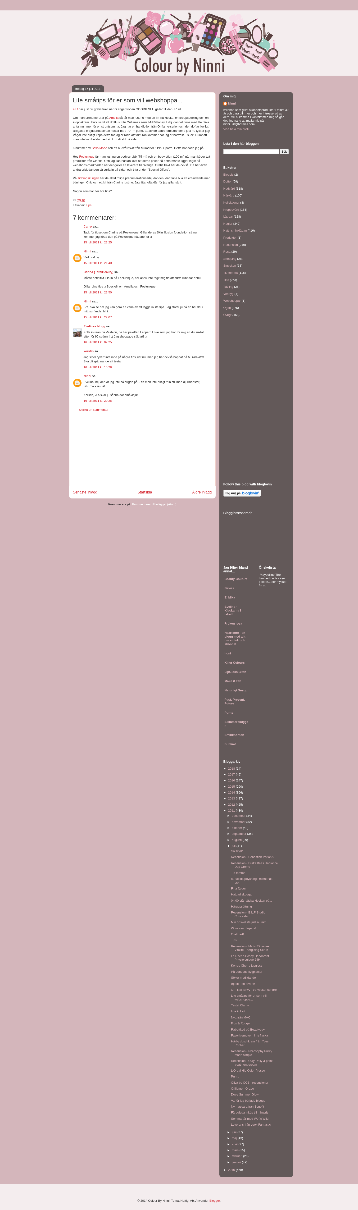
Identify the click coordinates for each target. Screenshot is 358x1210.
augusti (237, 840)
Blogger (214, 1200)
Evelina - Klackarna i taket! (233, 610)
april (235, 1144)
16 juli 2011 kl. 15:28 (98, 367)
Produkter (230, 237)
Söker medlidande (243, 977)
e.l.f (75, 109)
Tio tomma (230, 272)
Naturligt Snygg (236, 690)
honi (228, 653)
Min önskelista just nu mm (249, 922)
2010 (232, 1170)
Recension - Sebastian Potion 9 (252, 857)
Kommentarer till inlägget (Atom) (154, 504)
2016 (232, 780)
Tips (88, 205)
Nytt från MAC (240, 1017)
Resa (227, 251)
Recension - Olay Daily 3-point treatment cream (252, 1062)
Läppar (228, 216)
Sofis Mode (99, 148)
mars (236, 1150)
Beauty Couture (236, 579)
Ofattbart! (237, 934)
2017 (232, 774)
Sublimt (230, 744)
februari (237, 1156)
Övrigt (227, 315)
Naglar (227, 223)
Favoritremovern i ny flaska (249, 1035)
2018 (232, 768)
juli (234, 846)
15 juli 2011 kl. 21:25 (98, 242)
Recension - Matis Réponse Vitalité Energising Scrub (250, 948)
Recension (230, 245)
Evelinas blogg (94, 326)
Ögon (227, 308)
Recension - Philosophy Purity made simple (251, 1053)
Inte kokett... (239, 1011)
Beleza (229, 588)
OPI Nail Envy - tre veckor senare (254, 989)
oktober (237, 828)
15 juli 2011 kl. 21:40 (98, 263)
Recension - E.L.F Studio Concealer (248, 914)
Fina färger (238, 888)
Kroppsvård (231, 209)
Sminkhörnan (234, 735)
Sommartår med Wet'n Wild (249, 1118)
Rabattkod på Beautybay (248, 1029)
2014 (232, 792)
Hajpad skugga (241, 894)
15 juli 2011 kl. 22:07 (98, 317)
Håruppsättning (241, 906)
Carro (88, 226)
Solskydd (237, 851)
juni (234, 1132)
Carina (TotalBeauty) (98, 272)
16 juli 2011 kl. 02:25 (98, 342)
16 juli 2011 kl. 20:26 (98, 400)
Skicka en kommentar (94, 409)
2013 (232, 798)
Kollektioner (231, 202)
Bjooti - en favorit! (243, 984)
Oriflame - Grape (242, 1088)
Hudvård (229, 188)
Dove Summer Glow (244, 1094)
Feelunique (86, 156)
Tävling (228, 286)
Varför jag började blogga (248, 1100)
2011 (232, 810)
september (239, 834)
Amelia (114, 117)
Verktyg (228, 294)
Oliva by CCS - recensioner (249, 1082)
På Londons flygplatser (246, 971)
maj (235, 1138)
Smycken (229, 265)
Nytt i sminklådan (235, 230)
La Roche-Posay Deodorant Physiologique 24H (250, 958)
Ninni (87, 251)
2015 (232, 786)
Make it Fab (233, 681)
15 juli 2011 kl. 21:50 (98, 292)
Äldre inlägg (202, 492)
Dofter (227, 181)
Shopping (229, 258)
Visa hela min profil (236, 129)
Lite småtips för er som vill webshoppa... (249, 997)
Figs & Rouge (240, 1023)
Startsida (144, 492)
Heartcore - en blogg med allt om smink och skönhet (235, 638)
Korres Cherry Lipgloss (246, 965)
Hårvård (228, 195)
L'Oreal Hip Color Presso (248, 1070)
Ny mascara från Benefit (247, 1106)
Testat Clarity (240, 1005)
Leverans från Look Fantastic (251, 1124)
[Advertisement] (142, 452)
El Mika (230, 597)
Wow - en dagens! (243, 928)
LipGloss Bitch (235, 672)
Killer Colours (235, 662)
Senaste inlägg (85, 492)
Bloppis (228, 174)
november (239, 822)
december (239, 815)
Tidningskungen (88, 178)
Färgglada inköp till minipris (249, 1112)
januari (237, 1162)
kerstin (89, 351)
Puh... (235, 1076)
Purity (229, 712)
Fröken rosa (233, 623)
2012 (232, 804)
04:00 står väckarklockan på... (251, 900)
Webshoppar (232, 300)
